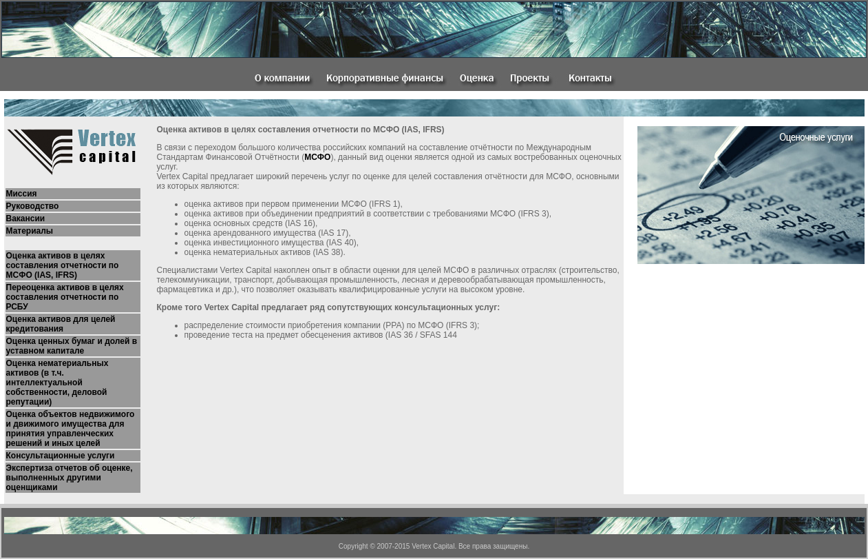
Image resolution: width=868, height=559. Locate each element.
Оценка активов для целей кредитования (61, 324)
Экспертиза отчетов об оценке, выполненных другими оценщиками (69, 477)
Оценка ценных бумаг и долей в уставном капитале (72, 346)
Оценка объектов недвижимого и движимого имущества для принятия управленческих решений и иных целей (70, 428)
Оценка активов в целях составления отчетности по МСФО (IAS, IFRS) (62, 265)
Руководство (32, 206)
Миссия (21, 194)
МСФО (317, 157)
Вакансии (25, 218)
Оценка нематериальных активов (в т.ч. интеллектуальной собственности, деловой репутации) (57, 382)
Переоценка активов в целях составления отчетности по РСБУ (65, 297)
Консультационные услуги (60, 455)
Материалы (30, 231)
